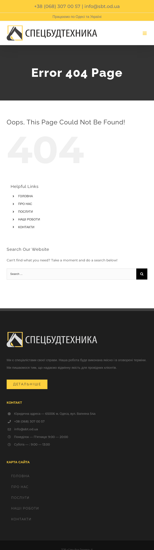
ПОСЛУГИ (25, 212)
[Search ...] (71, 274)
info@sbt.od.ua (102, 6)
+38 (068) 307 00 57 (57, 6)
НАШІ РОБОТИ (29, 219)
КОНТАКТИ (26, 227)
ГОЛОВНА (25, 196)
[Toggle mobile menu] (145, 33)
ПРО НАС (25, 204)
